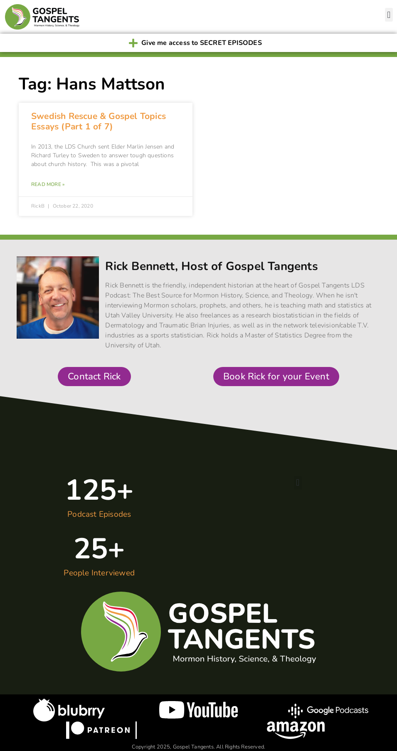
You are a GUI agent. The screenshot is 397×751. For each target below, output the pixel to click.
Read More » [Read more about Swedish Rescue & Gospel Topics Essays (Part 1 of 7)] (47, 184)
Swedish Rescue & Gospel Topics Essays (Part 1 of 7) (98, 121)
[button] (389, 15)
